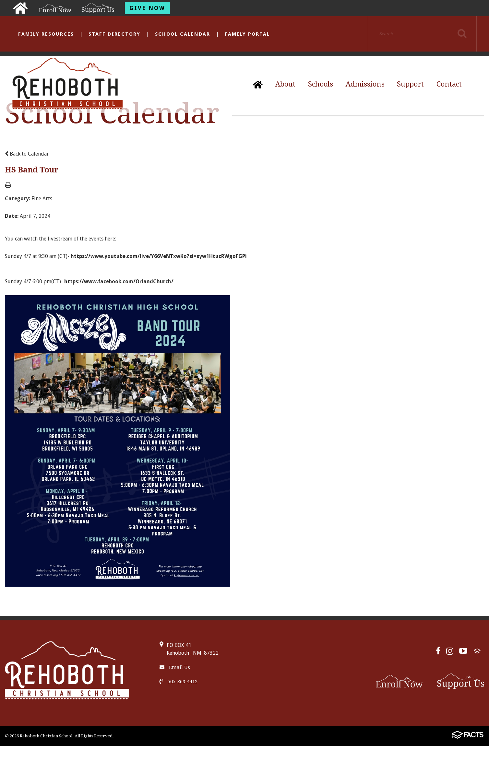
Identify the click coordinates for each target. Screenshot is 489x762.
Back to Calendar (27, 154)
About (285, 84)
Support (410, 84)
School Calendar (182, 34)
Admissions (365, 84)
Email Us (175, 667)
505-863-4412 (178, 682)
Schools (320, 84)
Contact (449, 84)
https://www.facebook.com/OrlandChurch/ (118, 281)
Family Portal (247, 34)
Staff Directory (114, 34)
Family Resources (46, 34)
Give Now (147, 8)
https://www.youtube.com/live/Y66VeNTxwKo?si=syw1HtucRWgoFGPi (159, 256)
